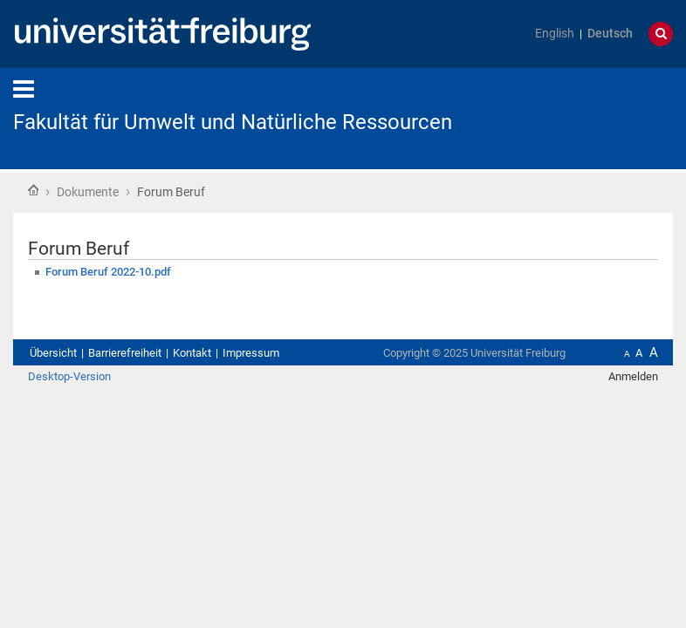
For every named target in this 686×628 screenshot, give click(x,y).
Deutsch (610, 33)
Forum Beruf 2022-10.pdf (108, 271)
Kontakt (192, 352)
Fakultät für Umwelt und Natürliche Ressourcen (232, 122)
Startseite (33, 190)
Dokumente (88, 192)
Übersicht (53, 352)
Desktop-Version (69, 376)
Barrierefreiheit (124, 352)
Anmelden (633, 376)
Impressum (251, 352)
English (554, 33)
